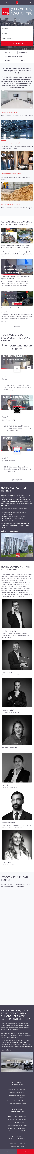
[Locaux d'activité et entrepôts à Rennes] (17, 129)
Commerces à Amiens (17, 1146)
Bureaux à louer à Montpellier (17, 1101)
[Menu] (30, 2)
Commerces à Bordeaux (17, 1144)
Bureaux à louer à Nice (17, 1098)
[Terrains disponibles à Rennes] (17, 191)
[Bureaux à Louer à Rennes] (17, 99)
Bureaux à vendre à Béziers (17, 1122)
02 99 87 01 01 (25, 1151)
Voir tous (17, 327)
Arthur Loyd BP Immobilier (15, 886)
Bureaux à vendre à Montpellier (17, 1116)
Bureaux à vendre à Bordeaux (17, 1125)
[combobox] (17, 28)
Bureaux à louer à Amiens (17, 1092)
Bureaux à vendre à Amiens (17, 1128)
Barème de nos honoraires (9, 531)
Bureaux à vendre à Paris (17, 1131)
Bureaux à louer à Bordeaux (17, 1089)
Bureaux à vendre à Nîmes (17, 1119)
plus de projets (17, 480)
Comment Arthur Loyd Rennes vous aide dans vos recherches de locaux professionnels (15, 310)
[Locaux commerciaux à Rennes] (17, 160)
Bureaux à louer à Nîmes (17, 1095)
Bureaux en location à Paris (17, 1104)
